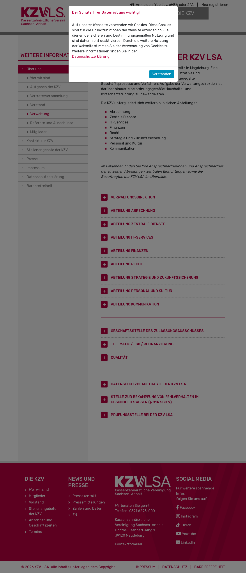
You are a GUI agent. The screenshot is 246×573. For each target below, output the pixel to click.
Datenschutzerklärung (91, 56)
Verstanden (161, 74)
